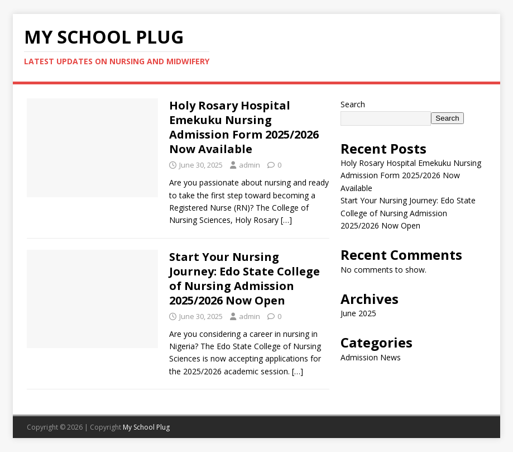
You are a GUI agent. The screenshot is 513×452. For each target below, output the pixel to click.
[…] (286, 220)
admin (249, 165)
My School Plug (146, 427)
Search (353, 104)
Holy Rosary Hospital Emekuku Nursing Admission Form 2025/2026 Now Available (244, 127)
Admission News (371, 357)
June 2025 (358, 313)
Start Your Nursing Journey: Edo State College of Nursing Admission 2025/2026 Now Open (244, 278)
